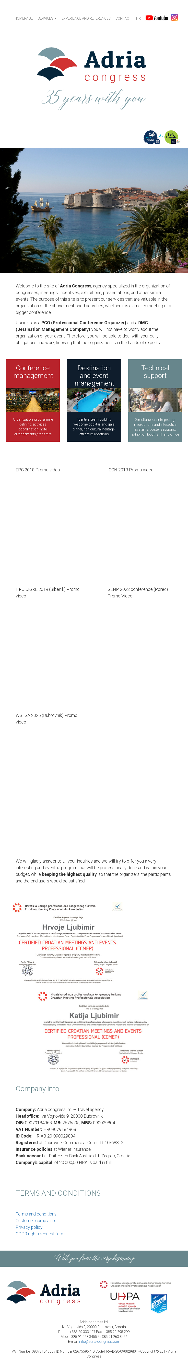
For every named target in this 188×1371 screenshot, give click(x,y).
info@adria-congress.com (99, 1342)
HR (138, 18)
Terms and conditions (36, 1213)
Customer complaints (36, 1220)
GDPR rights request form (40, 1233)
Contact (123, 18)
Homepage (23, 18)
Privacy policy (29, 1227)
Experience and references (86, 18)
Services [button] (47, 18)
